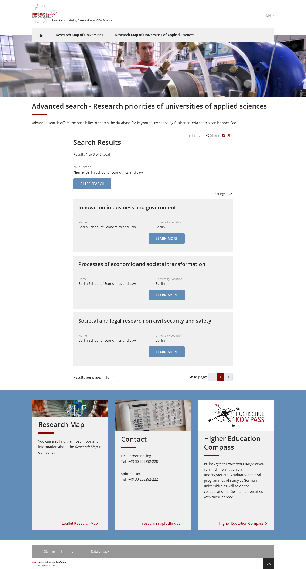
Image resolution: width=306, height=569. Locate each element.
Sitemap (49, 551)
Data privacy (100, 551)
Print (194, 135)
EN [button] (269, 15)
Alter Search (92, 183)
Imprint (73, 551)
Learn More (167, 238)
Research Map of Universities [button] (79, 35)
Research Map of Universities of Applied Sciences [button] (154, 35)
